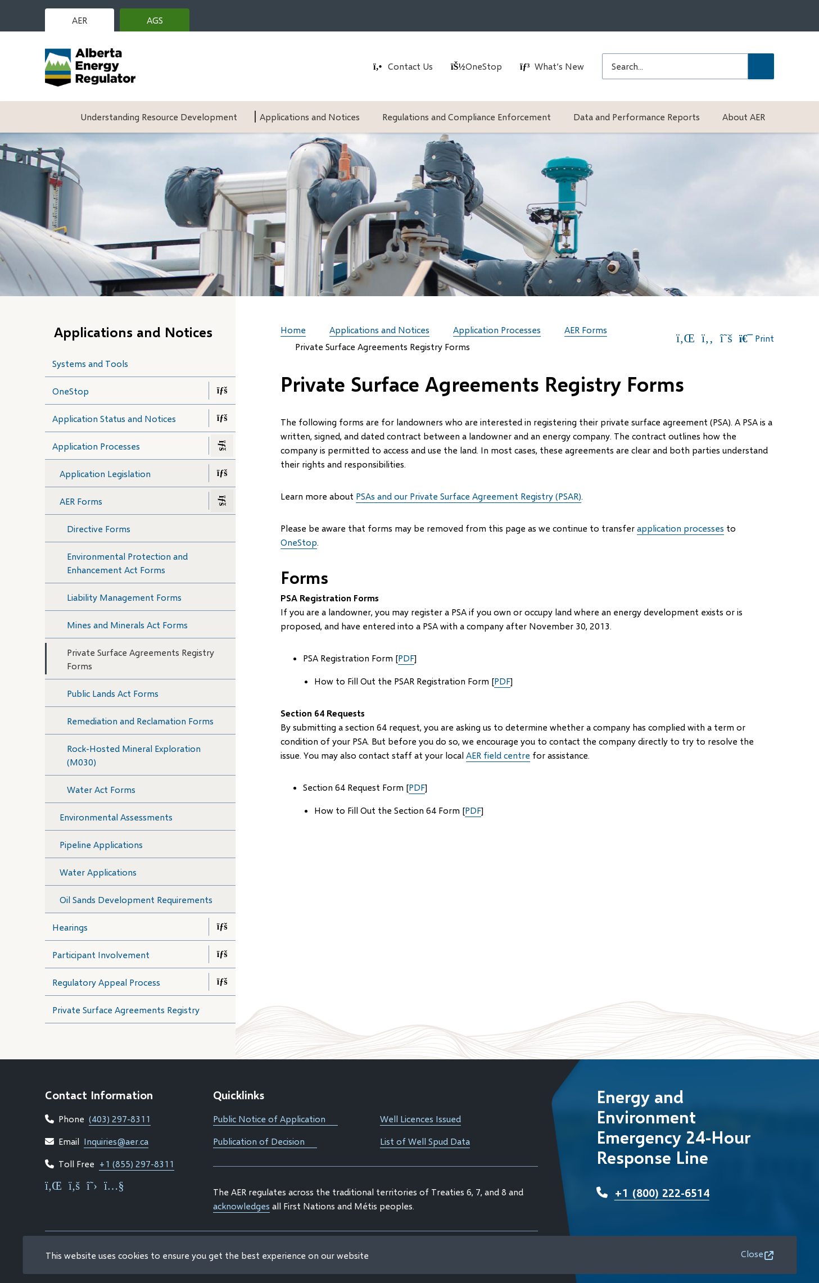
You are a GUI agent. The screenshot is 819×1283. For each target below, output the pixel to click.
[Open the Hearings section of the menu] (222, 926)
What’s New (559, 66)
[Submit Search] (761, 66)
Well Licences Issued (420, 1118)
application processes (680, 528)
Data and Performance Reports (636, 116)
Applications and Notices (310, 116)
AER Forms (81, 501)
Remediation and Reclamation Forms (140, 720)
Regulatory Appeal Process (106, 982)
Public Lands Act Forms (113, 693)
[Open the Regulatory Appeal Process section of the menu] (222, 982)
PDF (406, 657)
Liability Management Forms (124, 597)
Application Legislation (105, 473)
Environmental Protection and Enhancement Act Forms (127, 563)
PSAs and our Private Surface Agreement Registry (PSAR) (468, 496)
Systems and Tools (90, 363)
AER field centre (498, 755)
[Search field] (675, 66)
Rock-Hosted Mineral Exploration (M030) (134, 755)
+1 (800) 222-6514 (661, 1192)
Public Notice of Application (275, 1118)
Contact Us (410, 66)
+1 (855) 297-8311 (136, 1163)
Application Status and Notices (114, 418)
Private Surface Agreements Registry (126, 1009)
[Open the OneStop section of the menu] (222, 390)
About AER (743, 116)
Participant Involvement (101, 954)
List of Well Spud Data (425, 1141)
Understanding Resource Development (158, 116)
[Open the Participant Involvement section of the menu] (222, 954)
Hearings (70, 927)
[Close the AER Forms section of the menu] (222, 500)
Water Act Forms (101, 789)
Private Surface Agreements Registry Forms (140, 659)
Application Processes (96, 446)
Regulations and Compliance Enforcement (466, 116)
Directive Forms (98, 528)
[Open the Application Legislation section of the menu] (222, 473)
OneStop (483, 66)
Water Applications (98, 872)
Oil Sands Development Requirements (136, 899)
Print (756, 338)
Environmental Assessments (116, 816)
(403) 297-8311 (120, 1118)
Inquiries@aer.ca (116, 1141)
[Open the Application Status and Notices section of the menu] (222, 418)
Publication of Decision (265, 1141)
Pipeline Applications (101, 844)
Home (293, 329)
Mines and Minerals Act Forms (127, 624)
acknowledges (241, 1205)
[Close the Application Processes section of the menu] (222, 445)
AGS (163, 23)
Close (752, 1253)
